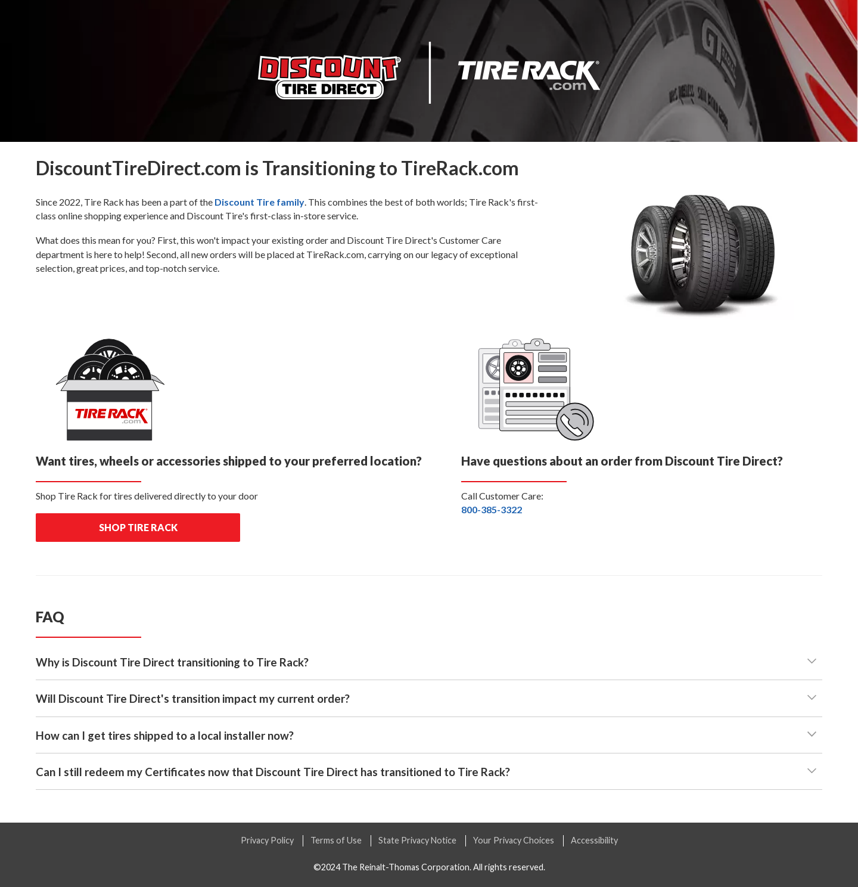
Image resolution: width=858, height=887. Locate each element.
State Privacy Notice (417, 840)
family (259, 201)
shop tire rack (138, 527)
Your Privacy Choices (513, 840)
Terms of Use (336, 840)
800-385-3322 (491, 509)
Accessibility (594, 840)
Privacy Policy (267, 840)
